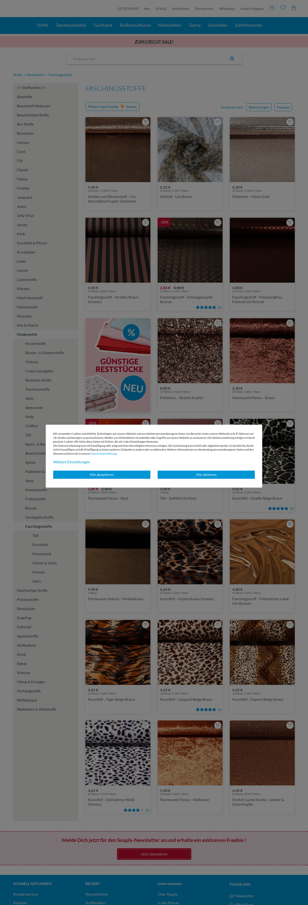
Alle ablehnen (206, 474)
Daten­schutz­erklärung (104, 453)
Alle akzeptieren (102, 474)
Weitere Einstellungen (71, 461)
